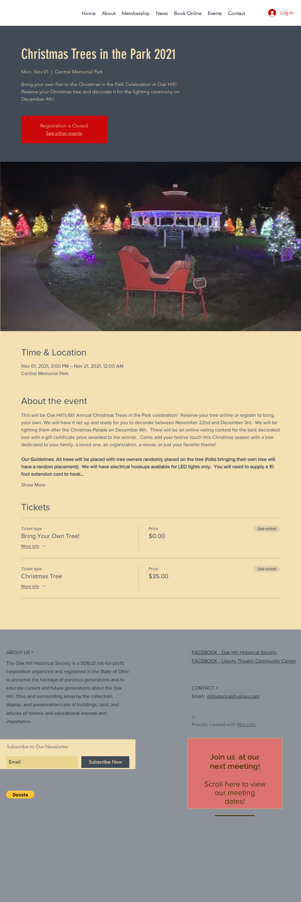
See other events (64, 133)
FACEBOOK (204, 661)
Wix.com (246, 724)
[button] (20, 795)
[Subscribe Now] (105, 762)
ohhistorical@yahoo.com (233, 696)
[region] (235, 773)
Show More (33, 484)
